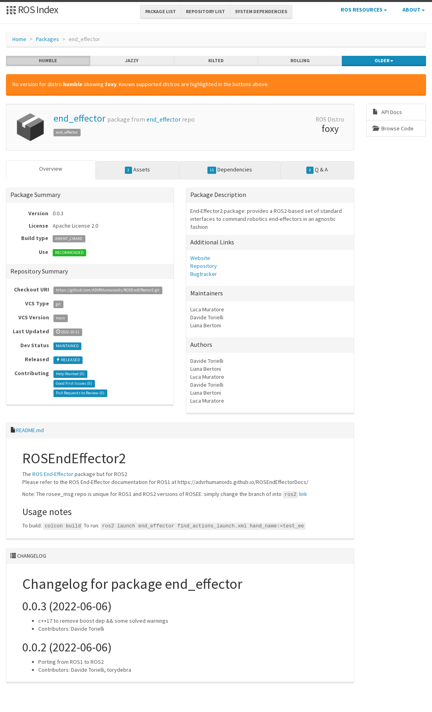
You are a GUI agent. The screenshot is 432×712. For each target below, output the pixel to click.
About (413, 9)
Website (200, 258)
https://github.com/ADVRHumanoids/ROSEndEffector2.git (108, 290)
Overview (50, 168)
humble (48, 60)
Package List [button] (160, 11)
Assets (137, 170)
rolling (300, 60)
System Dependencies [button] (261, 11)
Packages (47, 39)
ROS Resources (364, 9)
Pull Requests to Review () (80, 392)
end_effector (79, 118)
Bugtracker (203, 273)
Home (19, 39)
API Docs (387, 112)
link (303, 494)
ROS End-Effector (52, 474)
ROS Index (32, 9)
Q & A (317, 170)
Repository (203, 265)
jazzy (131, 60)
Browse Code (393, 128)
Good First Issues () (74, 383)
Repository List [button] (205, 11)
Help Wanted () (70, 373)
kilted (216, 60)
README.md (30, 429)
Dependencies (229, 170)
